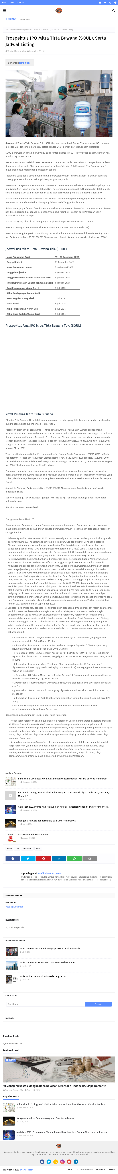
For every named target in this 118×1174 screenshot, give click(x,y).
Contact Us (101, 1170)
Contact (21, 3)
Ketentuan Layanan (84, 1170)
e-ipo (16, 30)
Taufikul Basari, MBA (17, 51)
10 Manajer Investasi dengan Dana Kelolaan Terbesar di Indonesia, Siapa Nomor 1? (54, 1086)
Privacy (112, 1170)
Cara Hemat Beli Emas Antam (33, 834)
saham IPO (27, 849)
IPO (17, 849)
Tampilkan (24, 62)
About (12, 3)
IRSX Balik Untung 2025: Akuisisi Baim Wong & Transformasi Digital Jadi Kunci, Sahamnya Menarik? (64, 794)
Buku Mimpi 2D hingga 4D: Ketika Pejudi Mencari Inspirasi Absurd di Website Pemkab (62, 778)
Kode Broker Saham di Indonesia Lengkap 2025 (44, 976)
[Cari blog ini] (45, 1004)
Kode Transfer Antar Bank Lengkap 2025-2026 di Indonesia (50, 948)
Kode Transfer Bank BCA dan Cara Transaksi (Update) (47, 962)
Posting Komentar (14, 907)
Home (4, 3)
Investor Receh (26, 1170)
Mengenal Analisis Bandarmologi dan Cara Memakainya (47, 820)
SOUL (38, 849)
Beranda (9, 30)
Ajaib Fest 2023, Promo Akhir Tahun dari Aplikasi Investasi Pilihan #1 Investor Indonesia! (63, 806)
